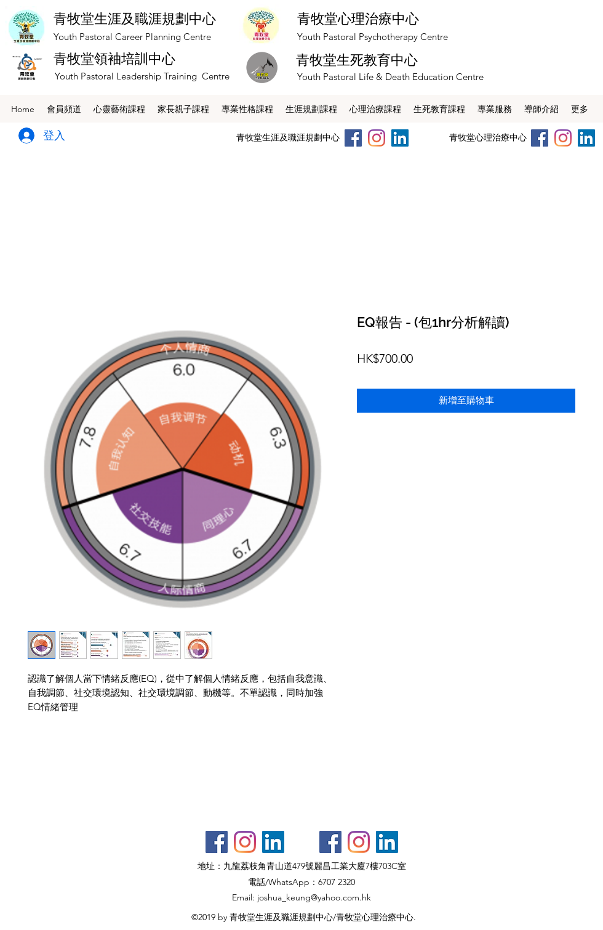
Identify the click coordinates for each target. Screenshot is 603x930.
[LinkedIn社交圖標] (400, 138)
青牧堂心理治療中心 (358, 18)
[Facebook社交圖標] (217, 842)
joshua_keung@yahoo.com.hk (314, 897)
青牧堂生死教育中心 (357, 60)
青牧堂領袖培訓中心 (114, 59)
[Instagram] (376, 138)
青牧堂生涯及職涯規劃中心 (135, 18)
